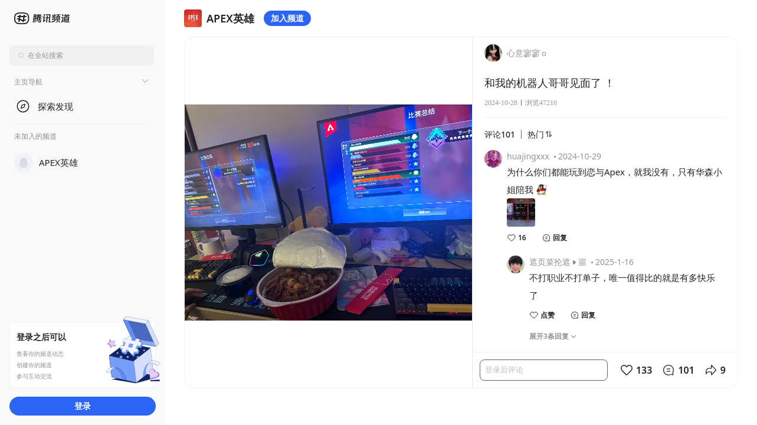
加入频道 (287, 18)
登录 (82, 405)
